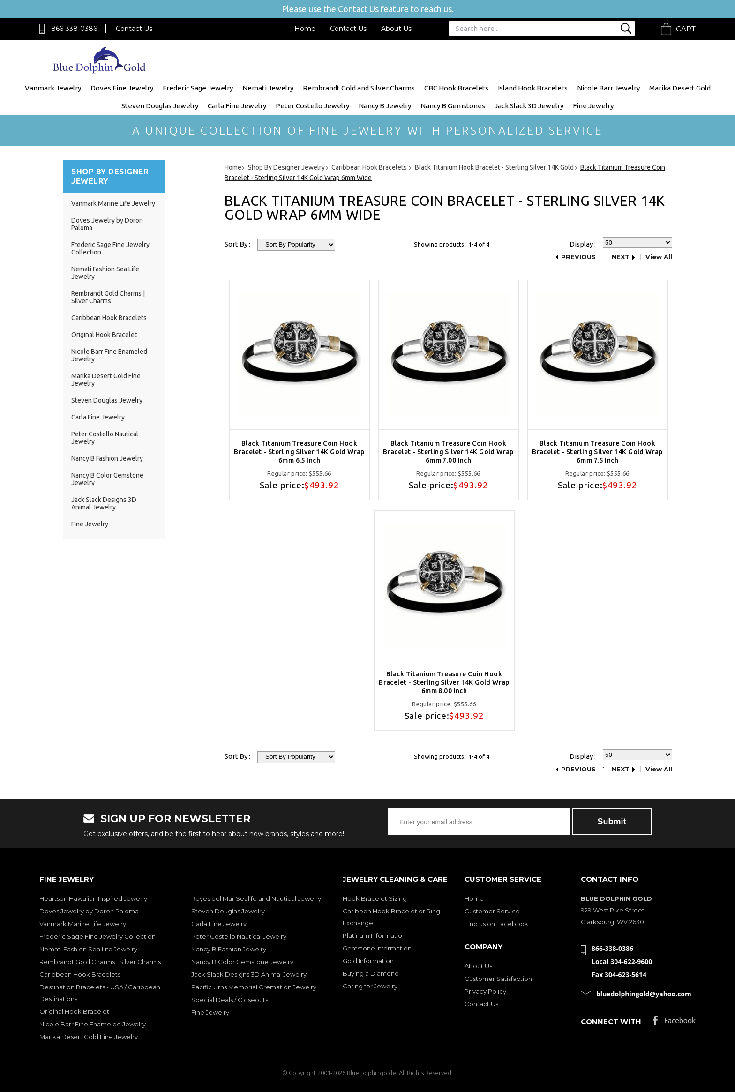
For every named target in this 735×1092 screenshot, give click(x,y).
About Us (396, 28)
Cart (686, 28)
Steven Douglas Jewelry (159, 106)
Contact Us (134, 28)
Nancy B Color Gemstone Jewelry (242, 961)
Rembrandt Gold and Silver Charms (359, 88)
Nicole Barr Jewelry (608, 88)
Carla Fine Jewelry (237, 106)
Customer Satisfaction (498, 978)
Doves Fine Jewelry (121, 88)
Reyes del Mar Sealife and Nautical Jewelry (256, 898)
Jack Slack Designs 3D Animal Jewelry (103, 503)
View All (658, 257)
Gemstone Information (377, 948)
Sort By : (237, 243)
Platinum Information (374, 935)
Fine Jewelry (593, 106)
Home (304, 28)
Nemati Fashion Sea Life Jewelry (88, 949)
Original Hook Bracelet (104, 334)
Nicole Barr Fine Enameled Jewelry (92, 1024)
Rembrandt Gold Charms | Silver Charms (108, 297)
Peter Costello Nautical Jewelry (238, 936)
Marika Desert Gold (680, 88)
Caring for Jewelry (370, 986)
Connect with (611, 1021)
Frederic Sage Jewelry (198, 88)
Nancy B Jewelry (385, 106)
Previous (578, 257)
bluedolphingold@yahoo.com (643, 993)
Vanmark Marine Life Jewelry (113, 203)
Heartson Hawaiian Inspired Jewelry (93, 898)
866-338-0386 (74, 28)
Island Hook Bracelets (533, 88)
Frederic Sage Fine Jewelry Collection (97, 936)
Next (621, 257)
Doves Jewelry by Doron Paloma (89, 911)
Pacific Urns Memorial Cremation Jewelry (253, 987)
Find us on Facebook (496, 923)
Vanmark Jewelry (53, 88)
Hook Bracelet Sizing (375, 898)
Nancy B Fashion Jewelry (107, 458)
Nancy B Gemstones (452, 106)
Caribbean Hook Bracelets (109, 318)
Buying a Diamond (371, 973)
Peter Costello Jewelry (312, 106)
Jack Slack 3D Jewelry (529, 106)
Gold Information (368, 961)
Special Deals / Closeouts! (230, 999)
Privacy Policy (485, 991)
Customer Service (492, 911)
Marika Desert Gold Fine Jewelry (88, 1036)
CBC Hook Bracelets (456, 88)
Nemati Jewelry (267, 88)
